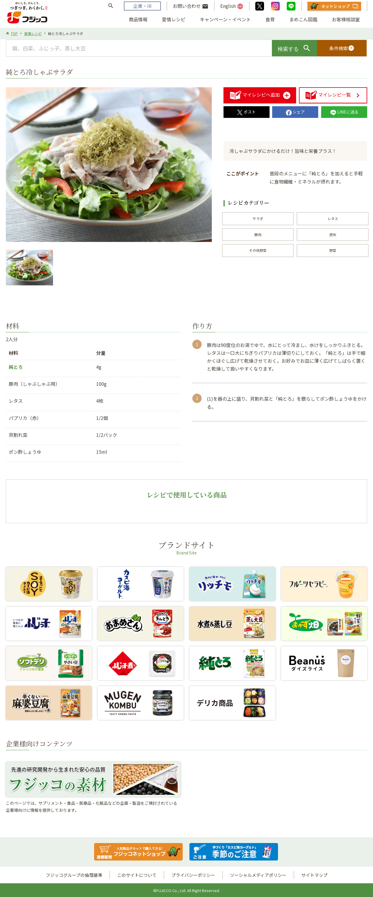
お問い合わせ (190, 6)
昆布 (332, 234)
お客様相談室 (346, 19)
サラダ (258, 218)
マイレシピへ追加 (255, 94)
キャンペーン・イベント (225, 19)
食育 (270, 19)
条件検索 (341, 48)
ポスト (246, 112)
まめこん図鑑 (303, 19)
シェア (295, 112)
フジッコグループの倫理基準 (74, 875)
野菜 (332, 250)
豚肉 (257, 234)
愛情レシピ (173, 19)
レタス (333, 218)
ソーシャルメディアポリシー (258, 875)
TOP (14, 33)
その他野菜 (258, 250)
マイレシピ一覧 (328, 94)
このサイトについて (136, 875)
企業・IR (142, 5)
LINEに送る (344, 112)
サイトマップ (314, 875)
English (231, 6)
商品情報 (138, 19)
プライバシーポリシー (193, 875)
